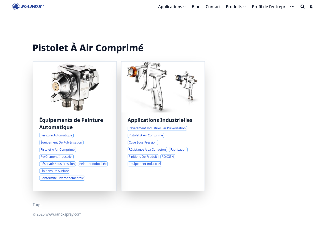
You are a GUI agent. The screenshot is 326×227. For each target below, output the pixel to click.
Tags (37, 204)
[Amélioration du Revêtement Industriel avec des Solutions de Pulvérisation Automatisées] (74, 126)
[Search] (303, 7)
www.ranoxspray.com (64, 214)
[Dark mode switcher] (312, 7)
